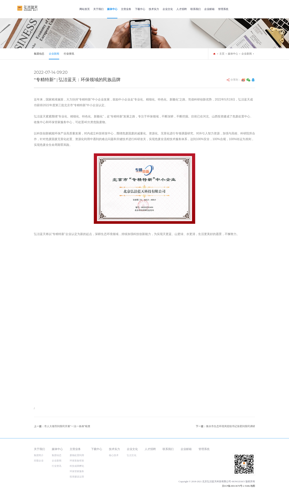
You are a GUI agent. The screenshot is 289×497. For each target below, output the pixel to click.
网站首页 (84, 9)
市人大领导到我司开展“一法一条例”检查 (67, 426)
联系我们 (195, 9)
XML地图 (250, 485)
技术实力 (154, 9)
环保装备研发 (77, 460)
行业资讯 (69, 53)
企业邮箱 (209, 9)
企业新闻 (54, 53)
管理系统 (223, 9)
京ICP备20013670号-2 (233, 485)
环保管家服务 (77, 471)
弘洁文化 (131, 455)
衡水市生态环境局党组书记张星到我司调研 (230, 426)
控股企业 (38, 460)
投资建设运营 (77, 476)
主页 (221, 53)
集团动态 (39, 53)
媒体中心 (112, 9)
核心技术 (114, 455)
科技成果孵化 (77, 466)
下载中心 (140, 9)
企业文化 (168, 9)
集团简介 (38, 455)
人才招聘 (181, 9)
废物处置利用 (77, 455)
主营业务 (126, 9)
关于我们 (98, 9)
